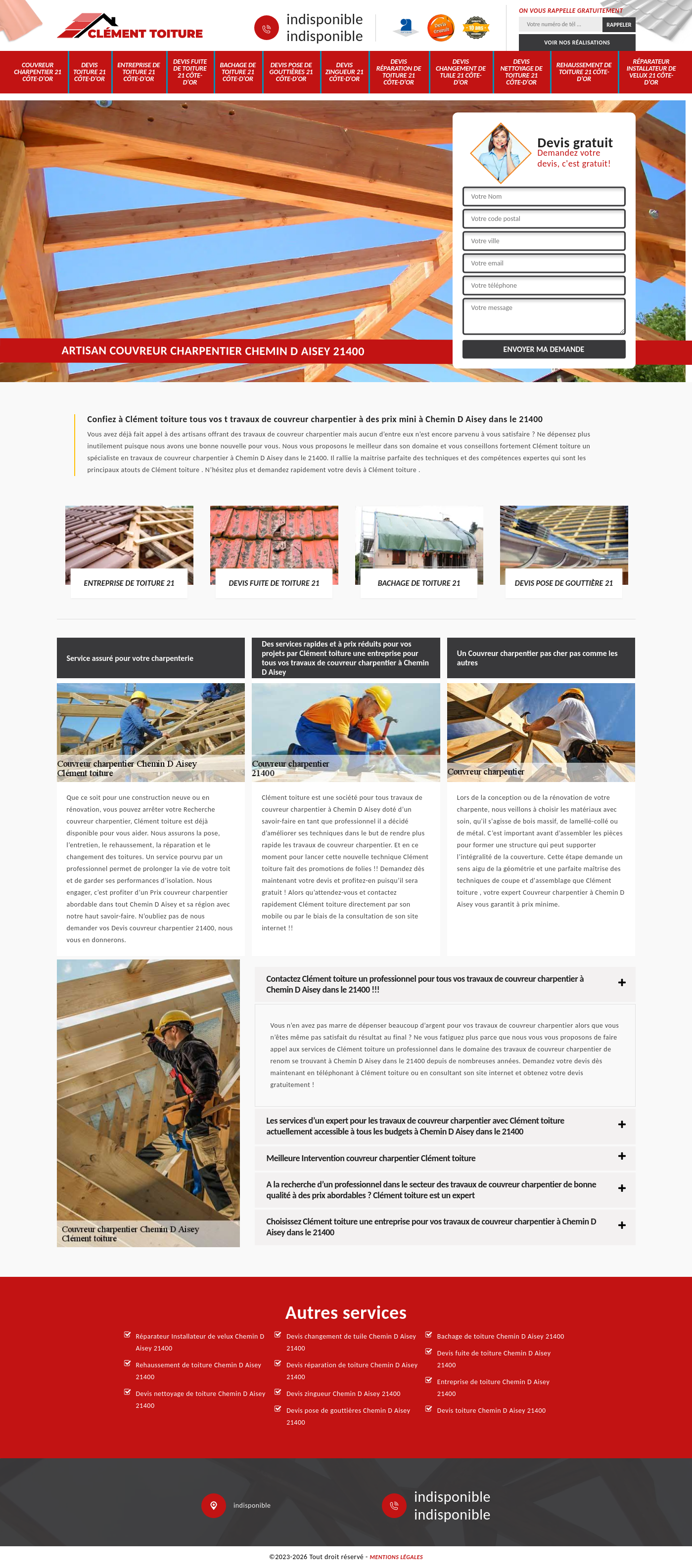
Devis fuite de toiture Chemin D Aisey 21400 (494, 1359)
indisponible (324, 19)
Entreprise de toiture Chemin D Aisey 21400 (493, 1388)
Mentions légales (396, 1557)
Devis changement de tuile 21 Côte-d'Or (461, 72)
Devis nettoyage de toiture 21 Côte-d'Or (521, 72)
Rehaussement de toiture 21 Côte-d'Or (584, 72)
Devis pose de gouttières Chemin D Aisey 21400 (348, 1416)
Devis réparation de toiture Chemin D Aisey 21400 (351, 1371)
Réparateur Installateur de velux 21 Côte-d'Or (651, 72)
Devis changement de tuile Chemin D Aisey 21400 (351, 1342)
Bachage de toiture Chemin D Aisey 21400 (500, 1336)
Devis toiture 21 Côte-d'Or (89, 72)
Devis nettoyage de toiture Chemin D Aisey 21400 (201, 1400)
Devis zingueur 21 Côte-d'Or (344, 72)
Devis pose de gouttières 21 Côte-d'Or (291, 72)
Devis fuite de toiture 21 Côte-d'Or (190, 72)
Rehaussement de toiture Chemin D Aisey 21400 (199, 1371)
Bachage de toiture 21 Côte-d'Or (238, 72)
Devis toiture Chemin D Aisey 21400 (491, 1410)
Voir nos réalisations (577, 42)
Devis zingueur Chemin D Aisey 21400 (343, 1394)
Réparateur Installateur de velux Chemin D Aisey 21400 (200, 1342)
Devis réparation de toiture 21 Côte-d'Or (398, 72)
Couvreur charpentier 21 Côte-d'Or (37, 72)
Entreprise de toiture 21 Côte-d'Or (138, 72)
